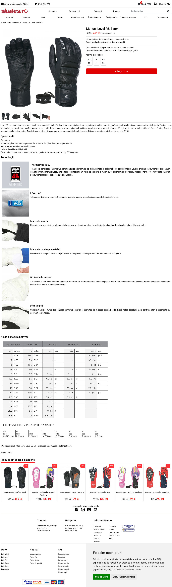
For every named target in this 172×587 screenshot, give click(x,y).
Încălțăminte (111, 17)
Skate (60, 17)
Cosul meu (144, 3)
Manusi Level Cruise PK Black (72, 492)
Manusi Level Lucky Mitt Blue (157, 492)
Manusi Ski (17, 22)
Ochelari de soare (128, 17)
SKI (9, 22)
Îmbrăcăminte (94, 17)
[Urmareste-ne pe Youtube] (95, 510)
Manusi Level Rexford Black (15, 492)
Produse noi (74, 11)
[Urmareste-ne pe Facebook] (76, 510)
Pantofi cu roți (77, 17)
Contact (116, 11)
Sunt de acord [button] (101, 577)
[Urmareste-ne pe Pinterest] (89, 510)
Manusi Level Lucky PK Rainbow (129, 492)
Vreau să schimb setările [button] (124, 577)
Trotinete (26, 17)
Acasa (3, 22)
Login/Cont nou (163, 4)
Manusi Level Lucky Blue (100, 492)
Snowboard (163, 17)
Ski (145, 17)
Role (43, 17)
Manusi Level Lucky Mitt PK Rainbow (43, 493)
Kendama (53, 11)
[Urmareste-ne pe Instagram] (83, 510)
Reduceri (98, 11)
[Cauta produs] (168, 11)
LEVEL (10, 453)
